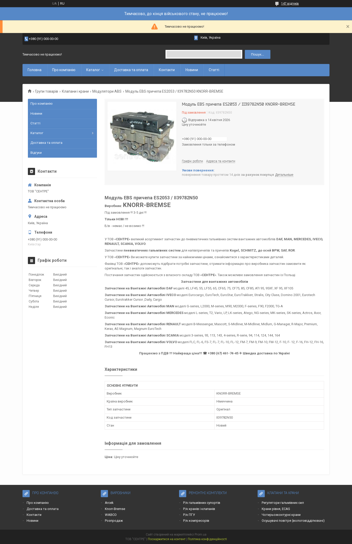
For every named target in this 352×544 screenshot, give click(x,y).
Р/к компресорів (196, 521)
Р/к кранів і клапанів (199, 509)
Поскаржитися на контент (166, 539)
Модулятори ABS (107, 91)
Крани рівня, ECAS (276, 509)
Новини (191, 70)
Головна (34, 70)
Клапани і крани (75, 91)
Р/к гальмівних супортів (201, 503)
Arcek (109, 503)
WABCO (111, 515)
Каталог (93, 70)
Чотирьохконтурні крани (281, 515)
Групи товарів (46, 91)
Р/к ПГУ (189, 515)
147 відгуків (290, 3)
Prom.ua (200, 534)
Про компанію (63, 70)
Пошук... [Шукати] (257, 54)
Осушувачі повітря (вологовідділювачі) (293, 521)
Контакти (167, 70)
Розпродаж (114, 521)
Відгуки (36, 153)
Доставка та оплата (131, 70)
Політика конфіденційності (207, 539)
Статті (214, 70)
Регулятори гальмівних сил (283, 503)
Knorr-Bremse (115, 509)
